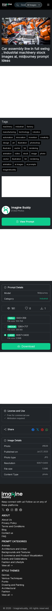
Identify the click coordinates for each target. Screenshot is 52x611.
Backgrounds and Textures (16, 552)
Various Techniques (12, 578)
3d (24, 148)
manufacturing (9, 132)
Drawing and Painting (13, 585)
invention (33, 137)
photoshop (35, 143)
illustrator (7, 148)
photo (42, 153)
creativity (44, 137)
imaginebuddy (9, 169)
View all (6, 565)
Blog (4, 529)
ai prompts (31, 164)
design (6, 143)
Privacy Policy (9, 523)
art (13, 143)
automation (8, 137)
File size (26, 468)
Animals (6, 545)
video (17, 153)
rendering (33, 148)
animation (7, 153)
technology (24, 132)
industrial (20, 126)
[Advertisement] (26, 92)
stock (25, 153)
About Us (7, 519)
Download (26, 346)
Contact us (7, 533)
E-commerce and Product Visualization (22, 555)
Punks (5, 581)
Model (26, 292)
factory (30, 126)
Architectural (8, 588)
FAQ (4, 536)
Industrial (44, 298)
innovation (21, 137)
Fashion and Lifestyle (13, 562)
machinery (7, 126)
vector (17, 148)
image (34, 153)
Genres (5, 575)
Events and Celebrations (14, 558)
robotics (36, 132)
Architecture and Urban (14, 548)
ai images (19, 164)
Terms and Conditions (13, 526)
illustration (22, 143)
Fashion (6, 591)
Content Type (26, 474)
